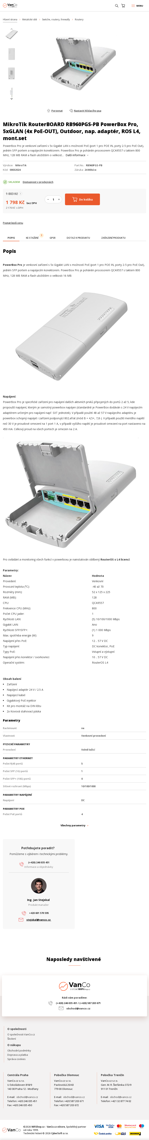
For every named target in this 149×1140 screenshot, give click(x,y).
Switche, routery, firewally (56, 19)
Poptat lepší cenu (13, 223)
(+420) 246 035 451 (38, 862)
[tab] (11, 238)
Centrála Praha (17, 1075)
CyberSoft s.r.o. (59, 1133)
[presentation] (12, 29)
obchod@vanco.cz (78, 1008)
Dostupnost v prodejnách (38, 182)
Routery (79, 19)
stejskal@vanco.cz (38, 919)
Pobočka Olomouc (66, 1075)
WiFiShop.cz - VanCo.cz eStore (17, 5)
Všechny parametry (73, 825)
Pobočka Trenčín (112, 1075)
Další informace (75, 155)
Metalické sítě (29, 19)
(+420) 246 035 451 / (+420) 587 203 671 (78, 1003)
